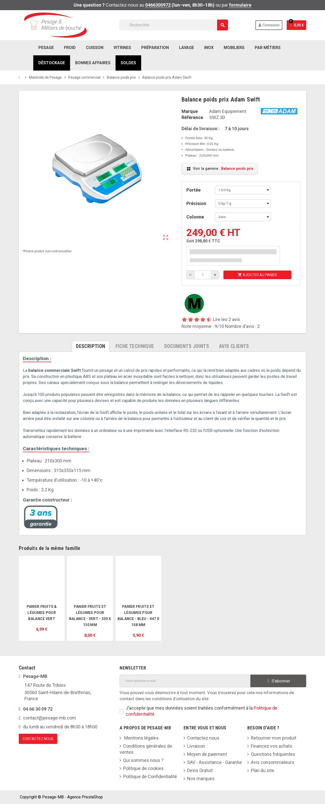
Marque (190, 111)
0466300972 (158, 5)
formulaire (240, 5)
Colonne (195, 217)
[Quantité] (202, 275)
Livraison (196, 746)
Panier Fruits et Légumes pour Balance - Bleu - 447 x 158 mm (138, 616)
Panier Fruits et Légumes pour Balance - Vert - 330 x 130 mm (90, 616)
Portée (193, 190)
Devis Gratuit (200, 770)
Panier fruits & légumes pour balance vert (42, 613)
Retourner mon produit (273, 738)
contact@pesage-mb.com (49, 718)
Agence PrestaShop (85, 797)
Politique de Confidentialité (150, 776)
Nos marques (201, 778)
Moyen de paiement (207, 754)
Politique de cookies (143, 768)
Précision (196, 203)
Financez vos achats (271, 746)
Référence (192, 117)
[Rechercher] (173, 25)
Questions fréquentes (273, 754)
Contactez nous (203, 738)
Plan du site (262, 770)
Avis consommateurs (272, 762)
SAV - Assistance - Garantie (214, 762)
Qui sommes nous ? (143, 760)
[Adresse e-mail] (185, 681)
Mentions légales (141, 738)
